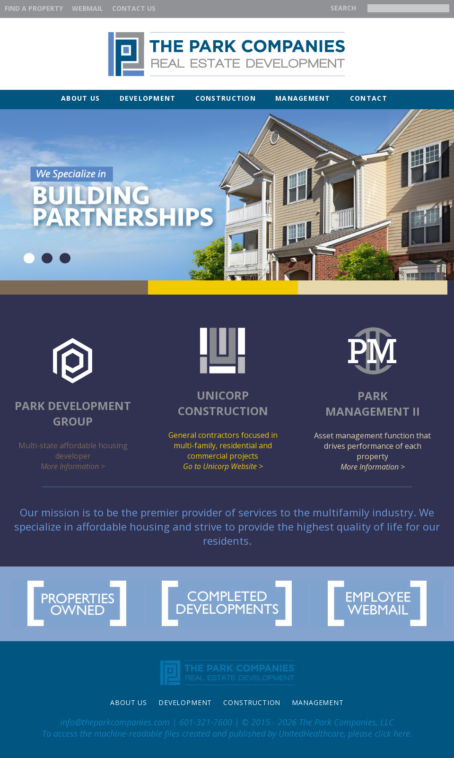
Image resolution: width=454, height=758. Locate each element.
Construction (225, 98)
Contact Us (134, 8)
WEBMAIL (87, 8)
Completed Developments (227, 604)
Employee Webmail (377, 604)
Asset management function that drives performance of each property (373, 399)
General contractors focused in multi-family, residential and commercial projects (223, 399)
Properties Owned (77, 604)
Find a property (34, 8)
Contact (368, 98)
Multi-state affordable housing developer (73, 404)
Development (148, 98)
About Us (80, 98)
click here (392, 733)
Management (303, 98)
